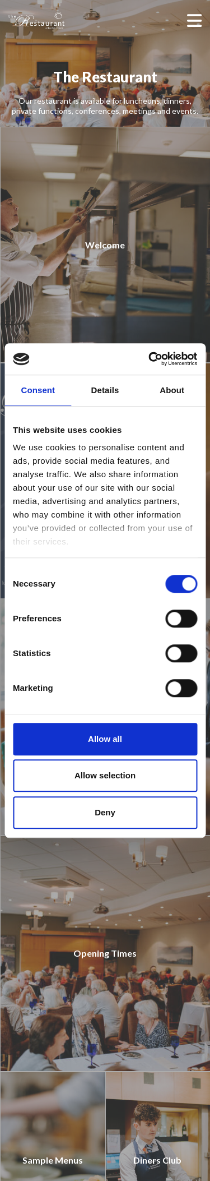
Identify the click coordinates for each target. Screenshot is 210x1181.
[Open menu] (194, 20)
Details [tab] (105, 390)
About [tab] (172, 390)
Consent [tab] (38, 390)
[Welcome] (105, 245)
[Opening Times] (105, 954)
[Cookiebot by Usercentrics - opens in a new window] (149, 359)
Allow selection (105, 775)
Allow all (105, 739)
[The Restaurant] (53, 20)
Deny (105, 812)
